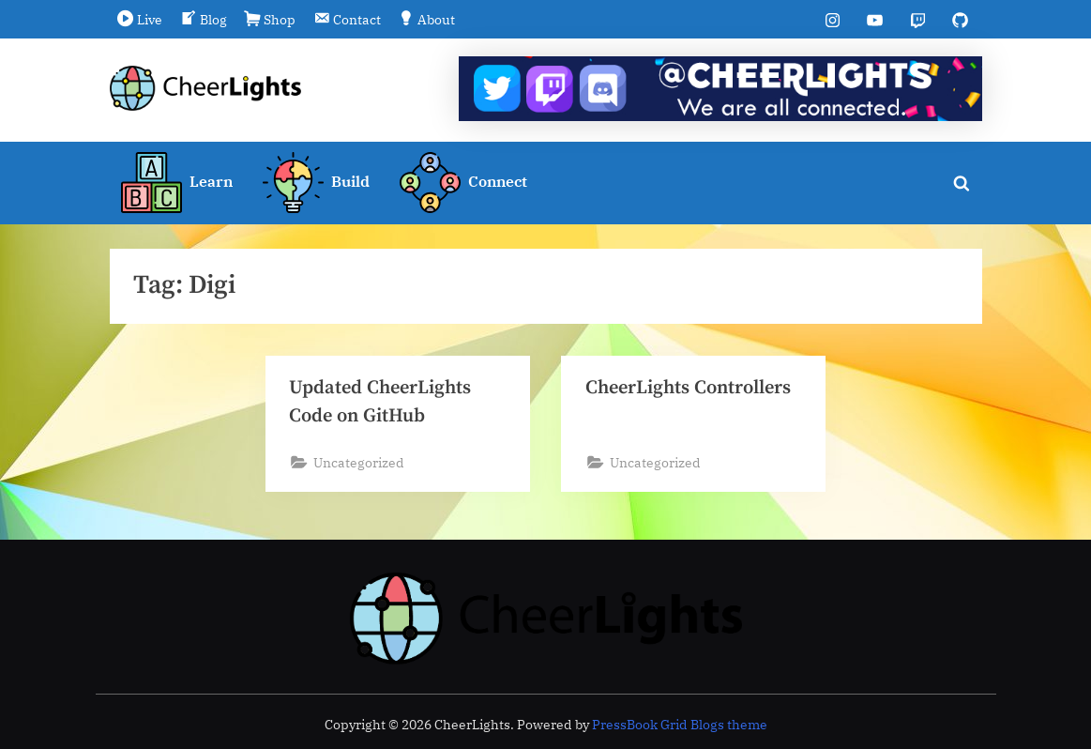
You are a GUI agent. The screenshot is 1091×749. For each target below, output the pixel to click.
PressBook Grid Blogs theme (679, 724)
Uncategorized (358, 463)
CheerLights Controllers (689, 387)
